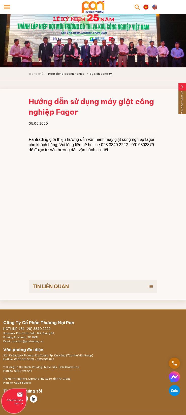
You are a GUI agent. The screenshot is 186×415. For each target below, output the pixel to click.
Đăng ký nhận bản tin (14, 398)
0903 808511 (22, 382)
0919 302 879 (45, 359)
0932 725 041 (23, 371)
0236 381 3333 (24, 359)
